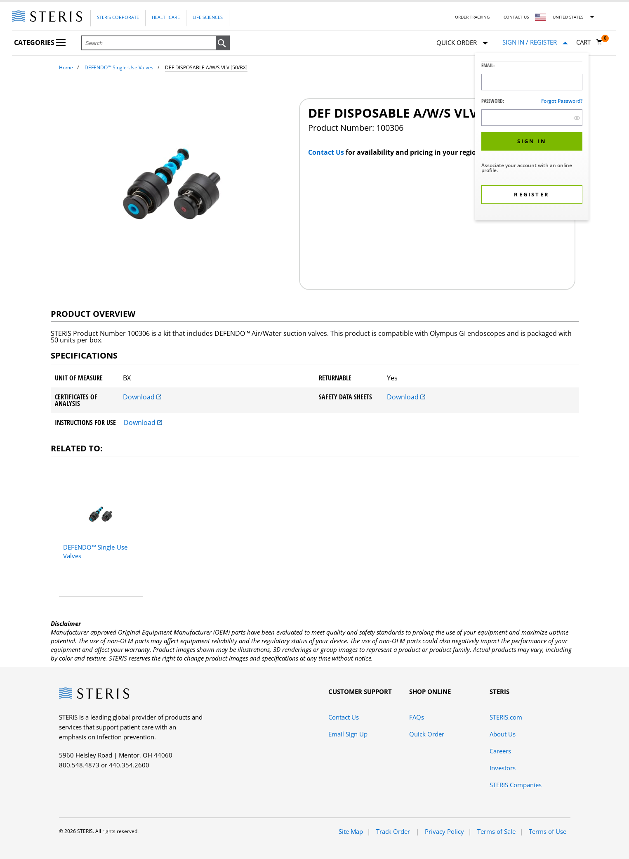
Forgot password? (561, 100)
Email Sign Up (348, 734)
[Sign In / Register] (535, 42)
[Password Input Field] (531, 117)
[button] (223, 43)
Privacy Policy (444, 831)
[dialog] (531, 137)
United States (568, 17)
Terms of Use (547, 831)
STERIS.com (506, 717)
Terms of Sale (496, 831)
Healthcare (166, 17)
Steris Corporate (118, 17)
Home (66, 67)
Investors (503, 768)
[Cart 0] (589, 42)
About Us (503, 734)
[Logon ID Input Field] (531, 82)
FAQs (416, 717)
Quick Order (462, 43)
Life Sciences (208, 17)
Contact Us (516, 17)
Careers (500, 751)
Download (142, 396)
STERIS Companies (516, 785)
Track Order (394, 831)
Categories (40, 42)
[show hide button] (576, 118)
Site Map (351, 831)
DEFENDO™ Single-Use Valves (119, 67)
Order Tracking (472, 17)
